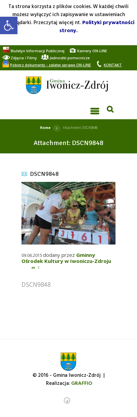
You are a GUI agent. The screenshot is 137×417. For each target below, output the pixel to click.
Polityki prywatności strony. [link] (96, 26)
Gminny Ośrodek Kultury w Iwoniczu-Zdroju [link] (66, 258)
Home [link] (45, 127)
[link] (8, 25)
